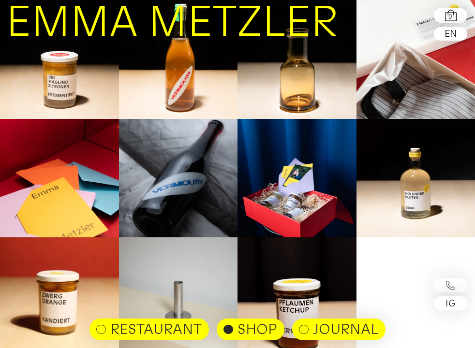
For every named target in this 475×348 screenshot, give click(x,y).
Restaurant (156, 329)
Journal (345, 329)
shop (257, 329)
